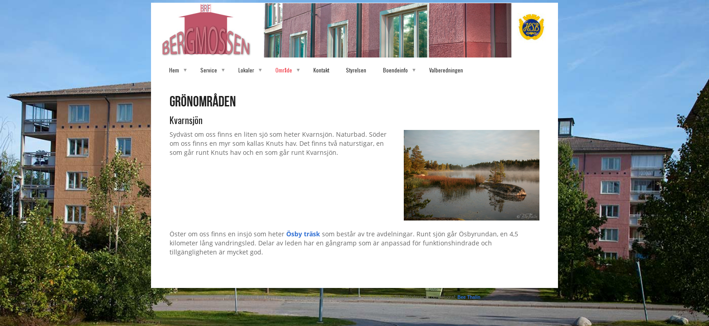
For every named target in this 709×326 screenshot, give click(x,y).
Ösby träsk (304, 234)
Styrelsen (356, 70)
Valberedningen (446, 70)
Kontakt (321, 70)
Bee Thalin (469, 297)
